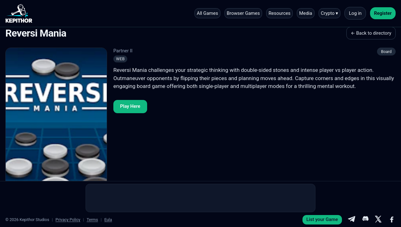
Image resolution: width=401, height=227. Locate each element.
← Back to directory (371, 33)
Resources (279, 13)
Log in (355, 13)
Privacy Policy (68, 219)
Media (305, 13)
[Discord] (365, 219)
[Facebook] (392, 219)
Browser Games (243, 13)
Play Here (130, 106)
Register (383, 13)
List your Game (322, 219)
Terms (92, 219)
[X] (378, 219)
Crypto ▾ (329, 13)
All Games (207, 13)
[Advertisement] (200, 198)
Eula (108, 219)
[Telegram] (351, 219)
